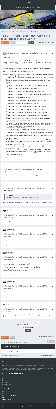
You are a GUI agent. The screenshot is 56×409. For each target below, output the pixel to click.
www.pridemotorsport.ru (12, 148)
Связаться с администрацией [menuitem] (22, 406)
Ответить (6, 42)
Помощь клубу (7, 399)
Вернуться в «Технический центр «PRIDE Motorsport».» (16, 342)
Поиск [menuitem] (53, 32)
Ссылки (20, 7)
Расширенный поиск (32, 42)
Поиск (29, 42)
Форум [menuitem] (29, 7)
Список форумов (13, 355)
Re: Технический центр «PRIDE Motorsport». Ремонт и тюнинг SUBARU (25, 169)
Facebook (6, 378)
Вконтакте (6, 376)
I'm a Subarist (7, 382)
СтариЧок (10, 252)
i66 (7, 210)
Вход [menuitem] (29, 2)
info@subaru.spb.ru (9, 384)
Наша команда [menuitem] (7, 406)
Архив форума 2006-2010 (9, 395)
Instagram (6, 380)
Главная (37, 7)
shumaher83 (10, 229)
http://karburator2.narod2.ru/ (35, 263)
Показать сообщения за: (28, 322)
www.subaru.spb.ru (12, 63)
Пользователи (7, 397)
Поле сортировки (28, 325)
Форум (5, 393)
